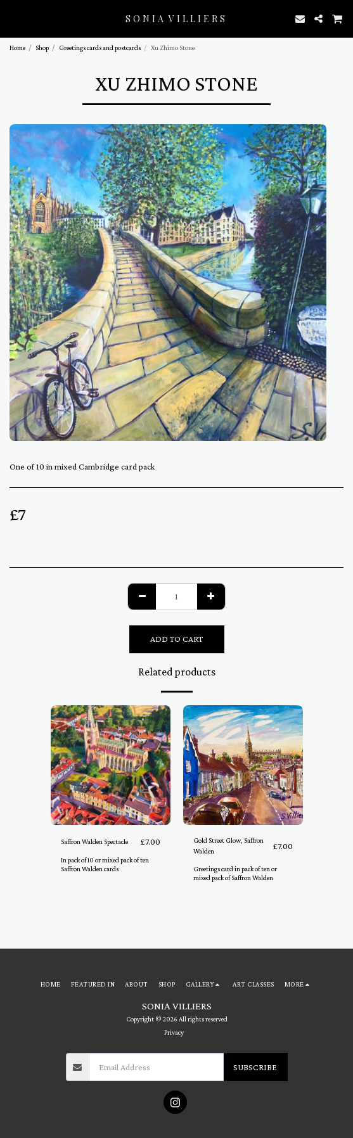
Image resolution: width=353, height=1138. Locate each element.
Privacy (174, 1032)
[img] (110, 765)
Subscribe (255, 1067)
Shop (42, 47)
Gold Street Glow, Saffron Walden (228, 845)
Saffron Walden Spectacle (94, 841)
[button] (14, 18)
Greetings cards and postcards (100, 47)
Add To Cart (176, 639)
